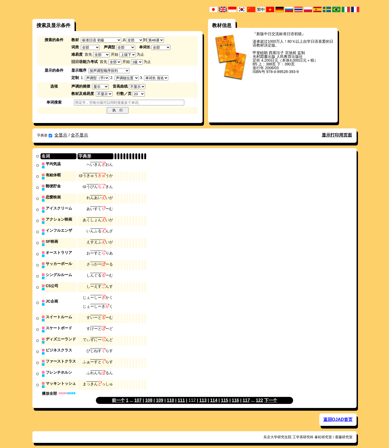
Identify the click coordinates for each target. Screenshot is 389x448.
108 (148, 394)
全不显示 (79, 135)
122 (259, 394)
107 (138, 394)
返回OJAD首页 (338, 414)
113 (203, 394)
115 (224, 394)
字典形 (44, 135)
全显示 (60, 135)
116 (235, 394)
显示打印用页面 (337, 135)
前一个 (118, 394)
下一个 (270, 394)
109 (159, 394)
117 (246, 394)
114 (213, 394)
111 (181, 394)
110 (170, 394)
